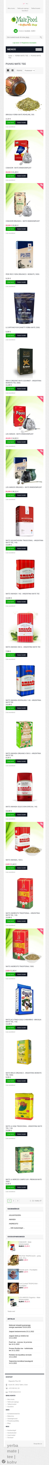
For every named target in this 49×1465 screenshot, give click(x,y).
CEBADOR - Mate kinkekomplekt (18, 168)
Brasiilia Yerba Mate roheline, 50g (20, 115)
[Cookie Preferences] (3, 1461)
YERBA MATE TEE (21, 56)
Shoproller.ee (38, 1443)
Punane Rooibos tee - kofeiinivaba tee (21, 1349)
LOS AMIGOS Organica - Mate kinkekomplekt (24, 487)
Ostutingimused (12, 1418)
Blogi (9, 1423)
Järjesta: (19, 70)
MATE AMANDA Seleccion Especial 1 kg (21, 807)
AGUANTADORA (15, 1215)
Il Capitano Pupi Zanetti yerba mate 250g (23, 327)
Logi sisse (16, 43)
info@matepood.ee (15, 1392)
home (10, 56)
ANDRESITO (13, 1224)
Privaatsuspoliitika (13, 1421)
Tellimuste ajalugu (23, 8)
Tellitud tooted (35, 8)
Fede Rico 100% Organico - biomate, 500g (22, 274)
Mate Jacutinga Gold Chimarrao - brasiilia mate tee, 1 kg (23, 1021)
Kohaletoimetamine (13, 1413)
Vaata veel (11, 1311)
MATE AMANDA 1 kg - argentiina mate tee (22, 594)
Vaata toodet (21, 122)
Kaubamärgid (11, 1430)
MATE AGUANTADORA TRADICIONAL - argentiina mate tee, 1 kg (24, 541)
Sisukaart (10, 1437)
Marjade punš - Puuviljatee (28, 1270)
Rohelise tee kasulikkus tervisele (20, 1356)
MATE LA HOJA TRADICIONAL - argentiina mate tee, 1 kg (24, 1127)
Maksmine (10, 1416)
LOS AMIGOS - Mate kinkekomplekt (19, 434)
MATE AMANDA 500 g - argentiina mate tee (23, 647)
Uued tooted (11, 1435)
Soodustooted (11, 1433)
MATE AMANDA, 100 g (14, 860)
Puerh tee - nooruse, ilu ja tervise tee (20, 1343)
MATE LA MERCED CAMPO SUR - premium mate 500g (24, 1180)
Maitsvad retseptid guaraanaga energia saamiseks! (20, 1326)
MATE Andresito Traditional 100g (20, 966)
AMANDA (12, 1219)
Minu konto (11, 8)
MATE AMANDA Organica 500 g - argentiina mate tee (23, 754)
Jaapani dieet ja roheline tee (19, 1337)
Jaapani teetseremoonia (21, 1331)
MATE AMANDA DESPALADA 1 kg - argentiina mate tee (23, 701)
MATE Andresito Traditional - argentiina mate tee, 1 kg (23, 914)
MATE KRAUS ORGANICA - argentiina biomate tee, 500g (24, 1074)
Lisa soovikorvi (10, 127)
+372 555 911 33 (14, 1388)
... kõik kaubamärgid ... (17, 1228)
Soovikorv (25, 10)
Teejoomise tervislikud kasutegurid (21, 1362)
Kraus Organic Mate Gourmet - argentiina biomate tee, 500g (23, 382)
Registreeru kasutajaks (29, 43)
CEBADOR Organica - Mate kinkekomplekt (23, 221)
